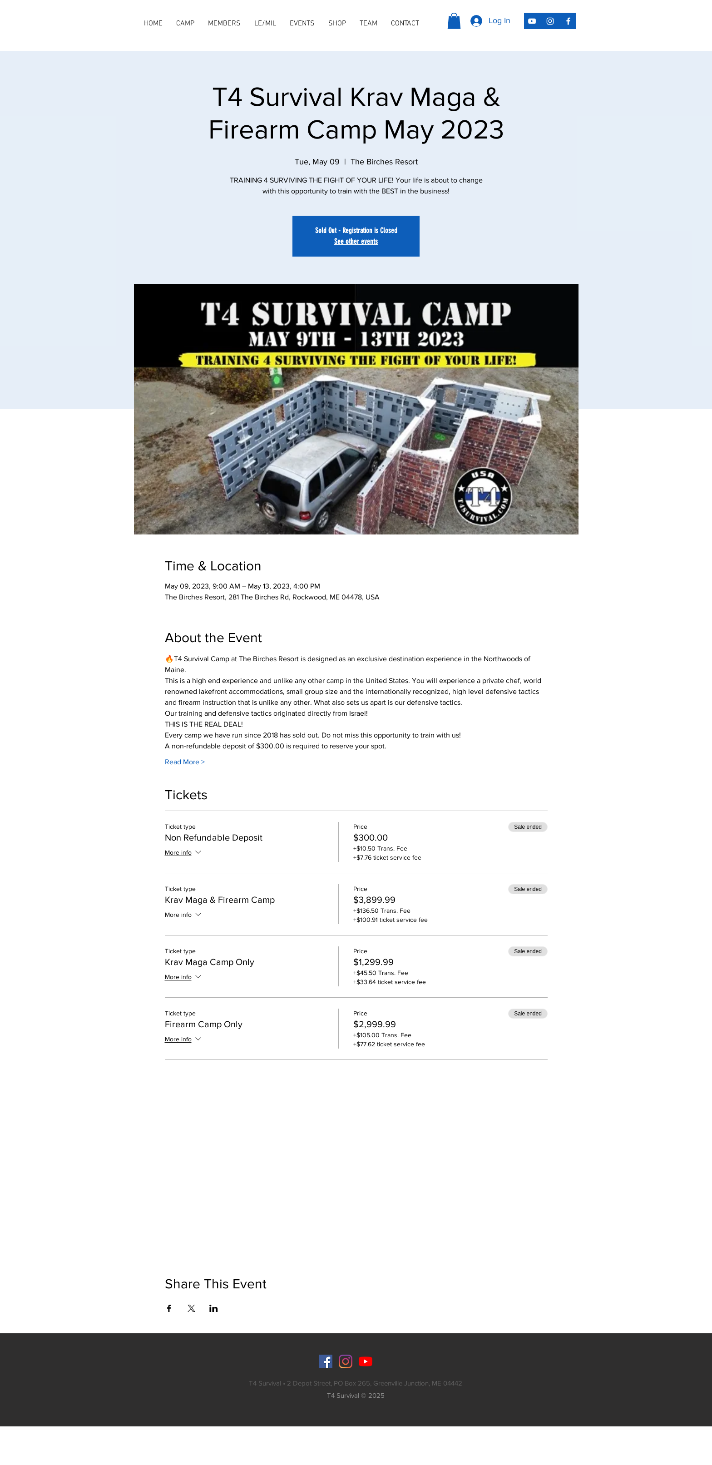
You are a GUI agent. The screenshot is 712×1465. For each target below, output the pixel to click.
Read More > (185, 762)
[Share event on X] (191, 1308)
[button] (224, 24)
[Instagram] (345, 1361)
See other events (356, 241)
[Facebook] (325, 1361)
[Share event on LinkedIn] (213, 1308)
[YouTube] (365, 1361)
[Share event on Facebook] (169, 1308)
